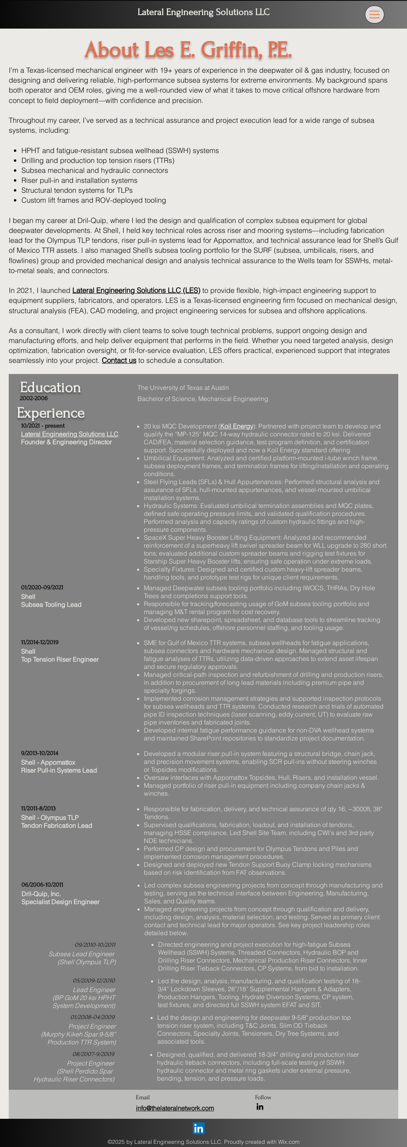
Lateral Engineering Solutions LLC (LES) (136, 290)
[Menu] (374, 14)
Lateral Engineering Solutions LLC (203, 12)
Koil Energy (236, 426)
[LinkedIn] (260, 1106)
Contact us (119, 360)
